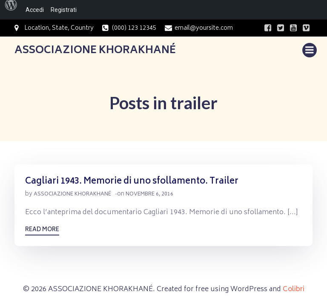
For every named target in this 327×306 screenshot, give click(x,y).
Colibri (293, 289)
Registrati (64, 9)
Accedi (35, 9)
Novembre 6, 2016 (149, 194)
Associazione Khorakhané (72, 194)
